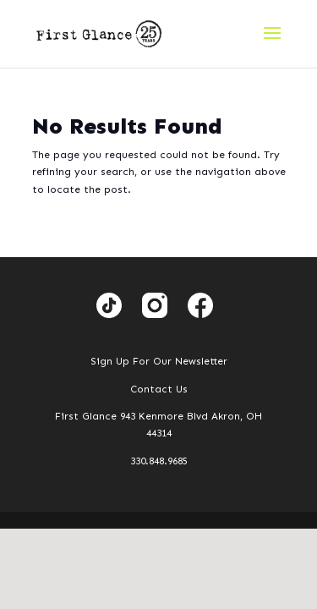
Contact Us (159, 389)
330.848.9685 (159, 461)
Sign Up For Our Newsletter (158, 361)
